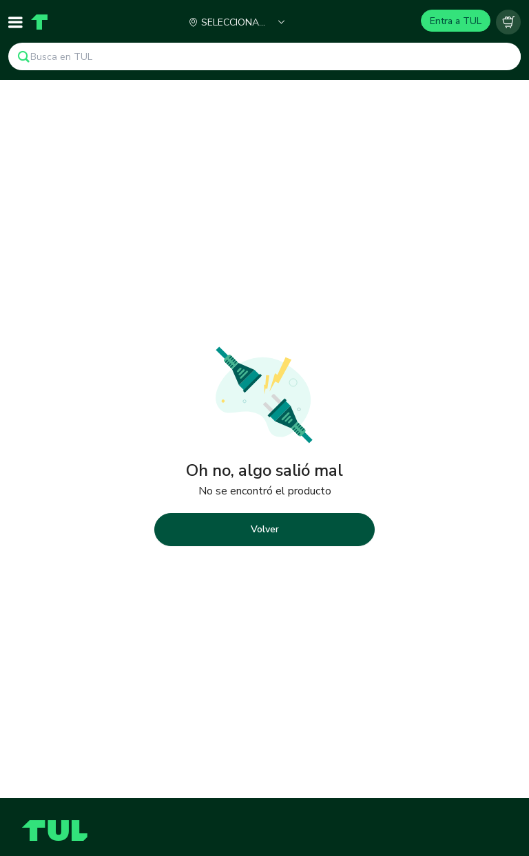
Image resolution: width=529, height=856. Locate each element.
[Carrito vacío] (508, 22)
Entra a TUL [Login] (455, 21)
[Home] (39, 22)
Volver (265, 529)
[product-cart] (508, 22)
